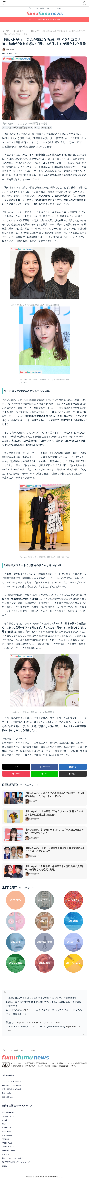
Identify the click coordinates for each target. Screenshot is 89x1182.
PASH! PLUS (7, 1143)
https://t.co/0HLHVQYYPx (29, 1022)
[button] (73, 774)
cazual (4, 1166)
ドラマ (12, 128)
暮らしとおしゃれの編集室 (12, 1158)
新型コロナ (28, 128)
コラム (5, 128)
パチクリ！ (6, 1154)
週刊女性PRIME (8, 1112)
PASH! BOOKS (8, 1147)
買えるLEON (7, 1135)
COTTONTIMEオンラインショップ (15, 1162)
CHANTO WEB (8, 1116)
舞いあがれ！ (46, 128)
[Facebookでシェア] (44, 767)
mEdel (4, 1124)
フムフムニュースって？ (11, 1082)
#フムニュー (29, 1010)
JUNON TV (6, 1128)
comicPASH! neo (8, 1151)
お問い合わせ (7, 1093)
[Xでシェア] (16, 767)
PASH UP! (6, 1139)
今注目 (19, 128)
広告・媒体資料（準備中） (12, 1089)
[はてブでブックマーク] (73, 767)
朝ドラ (36, 128)
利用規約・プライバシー (11, 1085)
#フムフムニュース (52, 1022)
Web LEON (6, 1132)
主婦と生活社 (7, 1097)
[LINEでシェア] (44, 774)
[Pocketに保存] (16, 774)
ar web (4, 1120)
